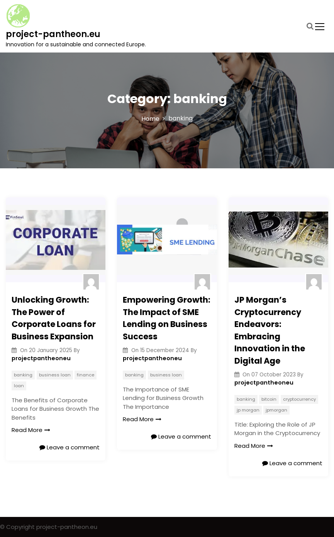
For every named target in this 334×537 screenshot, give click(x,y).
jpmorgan (276, 410)
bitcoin (268, 399)
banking (23, 375)
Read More (31, 430)
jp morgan (248, 410)
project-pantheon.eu (53, 34)
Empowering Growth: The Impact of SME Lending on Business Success (166, 318)
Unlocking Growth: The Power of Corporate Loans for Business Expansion (54, 318)
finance (85, 375)
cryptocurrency (299, 399)
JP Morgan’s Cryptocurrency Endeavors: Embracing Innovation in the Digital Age (269, 330)
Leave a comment (69, 447)
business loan (55, 375)
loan (19, 386)
